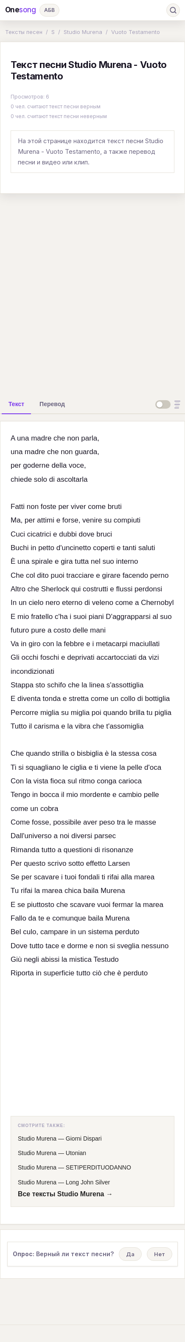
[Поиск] (173, 10)
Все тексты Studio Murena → (65, 1194)
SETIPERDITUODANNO (98, 1167)
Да (130, 1254)
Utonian (76, 1153)
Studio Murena (83, 31)
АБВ (49, 10)
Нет (159, 1254)
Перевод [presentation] (52, 404)
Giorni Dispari (84, 1138)
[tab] (16, 404)
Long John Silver (88, 1182)
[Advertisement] (92, 293)
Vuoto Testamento (135, 31)
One (20, 10)
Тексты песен (23, 31)
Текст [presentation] (16, 404)
